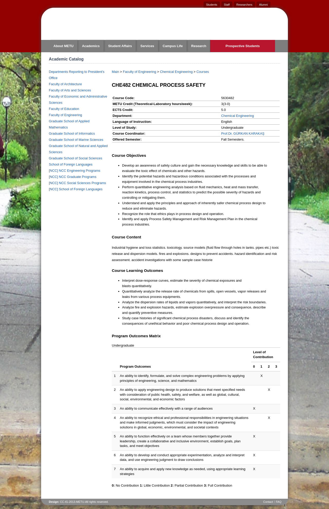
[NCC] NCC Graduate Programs (72, 177)
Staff (227, 4)
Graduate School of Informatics (72, 133)
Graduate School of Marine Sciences (76, 140)
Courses (202, 72)
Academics (91, 46)
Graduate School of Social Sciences (75, 158)
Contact (268, 502)
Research (198, 46)
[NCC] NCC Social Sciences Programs (77, 183)
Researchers (244, 4)
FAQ (278, 502)
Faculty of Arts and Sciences (70, 90)
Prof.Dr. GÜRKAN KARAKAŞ (242, 133)
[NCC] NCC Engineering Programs (74, 170)
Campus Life (173, 46)
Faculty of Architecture (65, 84)
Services (147, 46)
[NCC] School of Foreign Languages (76, 189)
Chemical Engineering (176, 72)
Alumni (263, 4)
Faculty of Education (64, 109)
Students (211, 4)
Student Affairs (120, 46)
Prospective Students (242, 46)
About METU (63, 46)
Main (115, 72)
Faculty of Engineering (65, 115)
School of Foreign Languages (71, 164)
